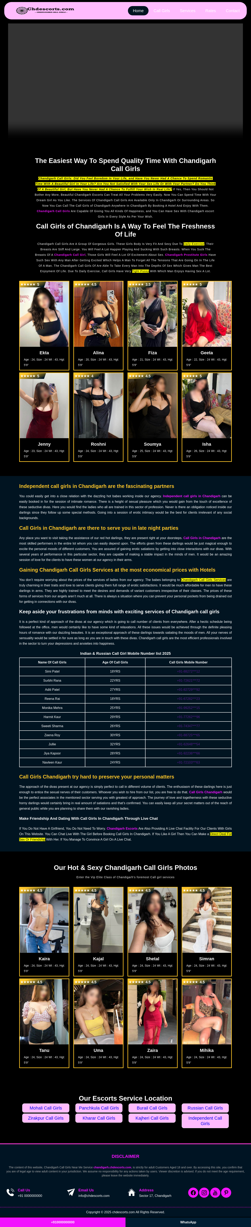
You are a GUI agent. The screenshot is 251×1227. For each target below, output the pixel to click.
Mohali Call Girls (46, 1108)
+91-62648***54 (188, 744)
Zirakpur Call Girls (45, 1118)
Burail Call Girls (152, 1108)
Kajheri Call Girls (152, 1118)
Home (137, 10)
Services (187, 10)
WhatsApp (188, 1222)
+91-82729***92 (188, 689)
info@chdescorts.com (94, 1195)
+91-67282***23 (188, 698)
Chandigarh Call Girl (69, 254)
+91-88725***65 (188, 735)
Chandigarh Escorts (122, 828)
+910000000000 (62, 1222)
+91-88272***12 (188, 671)
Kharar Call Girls (99, 1118)
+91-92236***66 (188, 753)
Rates (210, 10)
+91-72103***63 (188, 762)
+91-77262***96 (188, 717)
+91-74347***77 (188, 726)
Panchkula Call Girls (99, 1108)
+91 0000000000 (30, 1195)
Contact (233, 10)
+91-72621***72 (188, 680)
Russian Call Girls (205, 1108)
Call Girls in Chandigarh (201, 538)
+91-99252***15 (188, 708)
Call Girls (161, 10)
